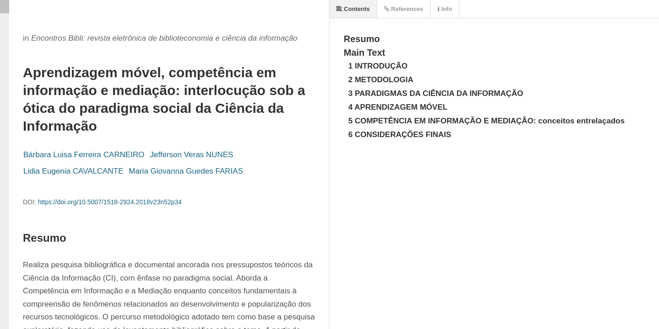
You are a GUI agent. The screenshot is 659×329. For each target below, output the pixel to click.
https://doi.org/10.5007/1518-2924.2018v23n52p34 (110, 202)
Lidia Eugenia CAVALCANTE (73, 171)
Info (445, 8)
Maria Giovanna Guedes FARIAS (186, 171)
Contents (353, 8)
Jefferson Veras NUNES (191, 154)
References (403, 8)
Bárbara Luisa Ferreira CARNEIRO (84, 154)
